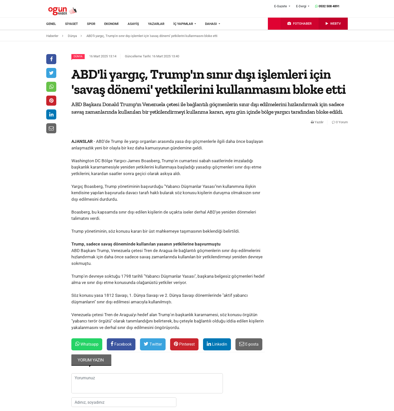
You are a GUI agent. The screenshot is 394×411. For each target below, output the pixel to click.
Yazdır (317, 122)
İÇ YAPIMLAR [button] (183, 24)
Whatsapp (86, 344)
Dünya (78, 56)
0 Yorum (340, 122)
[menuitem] (55, 24)
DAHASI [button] (211, 24)
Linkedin (217, 344)
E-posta (249, 344)
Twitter (153, 344)
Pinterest (184, 344)
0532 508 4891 (327, 6)
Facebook (121, 344)
